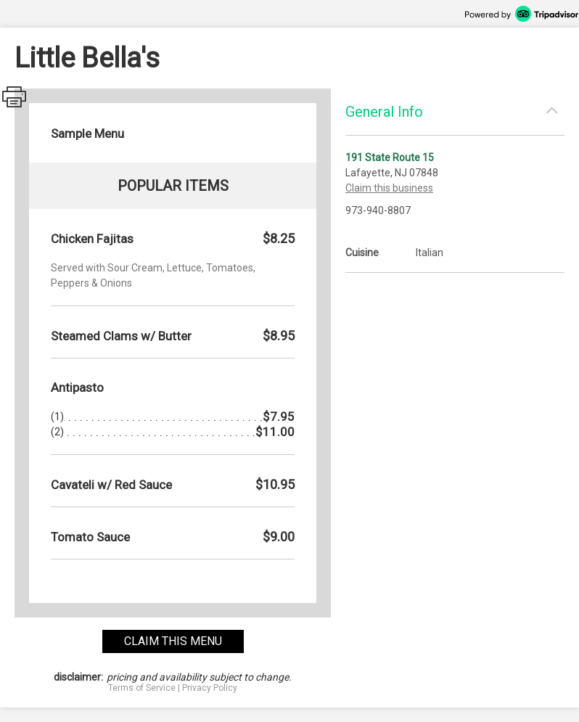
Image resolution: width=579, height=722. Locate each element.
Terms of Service (142, 688)
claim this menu (173, 641)
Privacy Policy (209, 688)
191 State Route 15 (389, 157)
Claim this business (389, 188)
